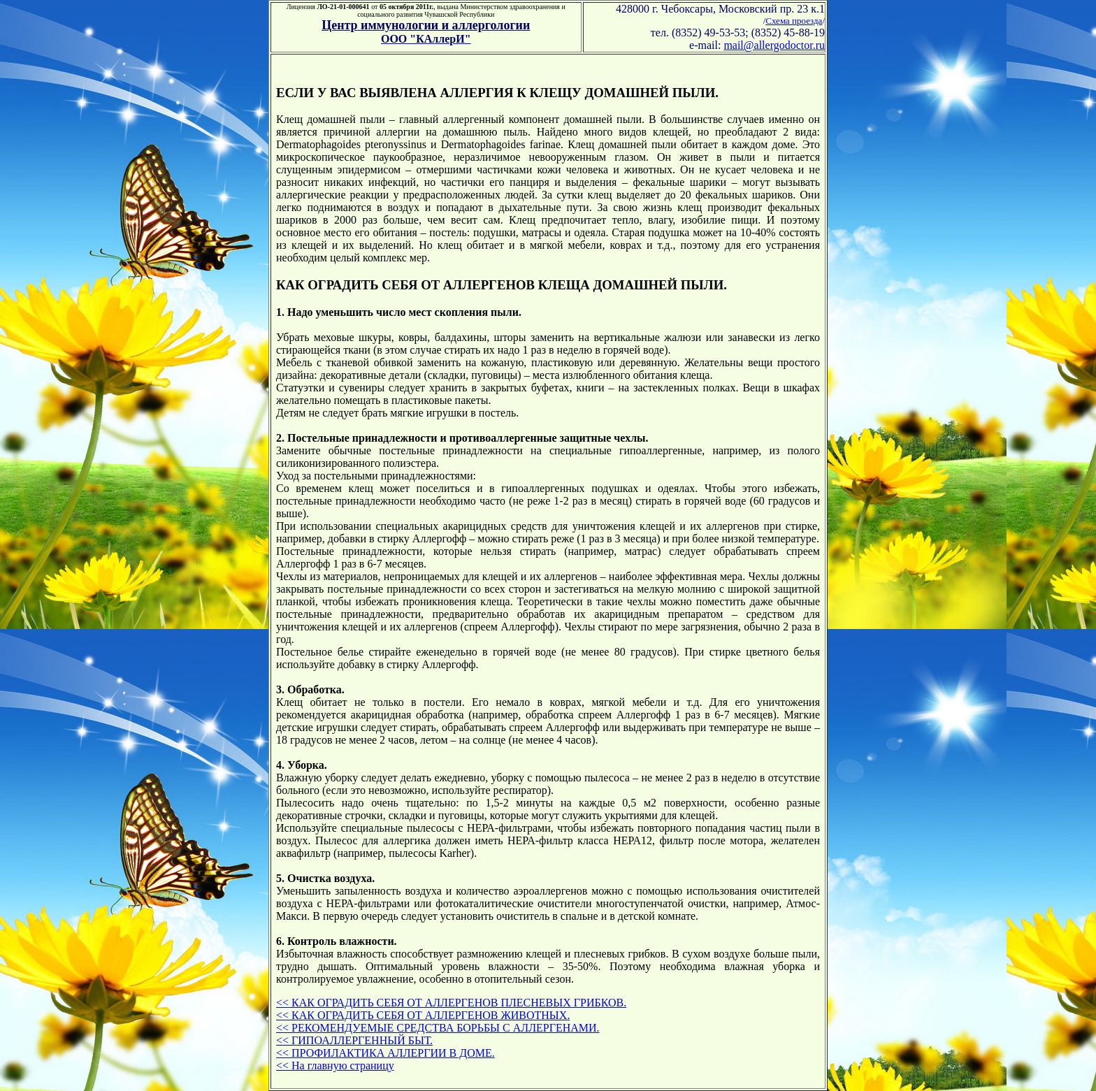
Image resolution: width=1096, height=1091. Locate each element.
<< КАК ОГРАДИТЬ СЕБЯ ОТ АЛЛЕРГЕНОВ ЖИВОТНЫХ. (423, 1015)
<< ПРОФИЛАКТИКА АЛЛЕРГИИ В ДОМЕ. (385, 1053)
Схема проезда (793, 20)
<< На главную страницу (335, 1065)
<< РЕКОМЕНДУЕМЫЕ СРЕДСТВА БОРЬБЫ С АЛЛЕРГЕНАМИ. (438, 1028)
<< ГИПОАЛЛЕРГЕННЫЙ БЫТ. (354, 1040)
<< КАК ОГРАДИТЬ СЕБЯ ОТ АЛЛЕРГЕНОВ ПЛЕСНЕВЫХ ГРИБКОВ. (451, 1003)
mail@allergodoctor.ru (774, 45)
